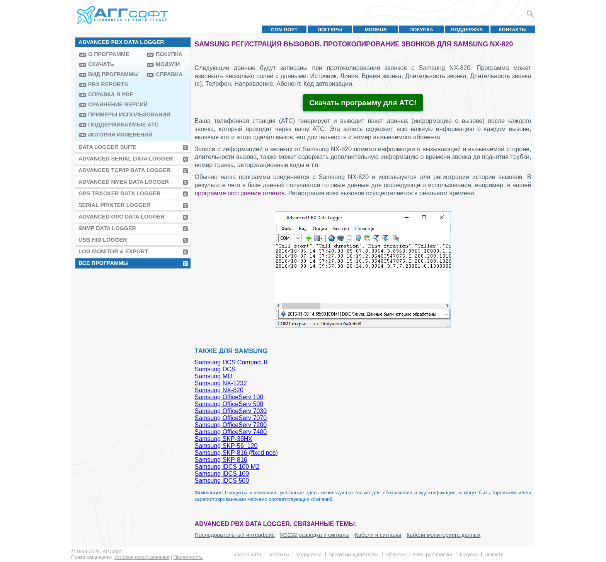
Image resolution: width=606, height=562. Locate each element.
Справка (169, 74)
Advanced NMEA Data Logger (123, 182)
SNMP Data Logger (107, 228)
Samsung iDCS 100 (222, 473)
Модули (168, 64)
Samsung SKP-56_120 (226, 445)
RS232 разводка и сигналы (314, 535)
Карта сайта (247, 554)
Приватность (188, 557)
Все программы (103, 263)
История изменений (115, 135)
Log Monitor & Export (113, 251)
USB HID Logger (102, 240)
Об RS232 (395, 554)
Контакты (513, 29)
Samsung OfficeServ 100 (229, 397)
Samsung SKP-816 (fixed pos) (236, 452)
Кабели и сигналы (378, 535)
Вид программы (113, 74)
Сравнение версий (115, 104)
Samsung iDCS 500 (222, 480)
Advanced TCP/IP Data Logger (124, 170)
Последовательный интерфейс (235, 535)
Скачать (101, 64)
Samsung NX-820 (219, 390)
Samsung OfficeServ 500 (229, 404)
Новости (494, 554)
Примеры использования (115, 114)
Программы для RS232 (354, 554)
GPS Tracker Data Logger (119, 193)
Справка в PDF (110, 94)
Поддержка (467, 29)
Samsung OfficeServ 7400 (231, 432)
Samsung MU (213, 376)
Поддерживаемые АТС (115, 124)
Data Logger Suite (107, 147)
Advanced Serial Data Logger (125, 158)
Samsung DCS (215, 369)
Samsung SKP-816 (221, 459)
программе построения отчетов (240, 193)
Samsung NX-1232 (221, 383)
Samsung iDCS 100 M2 (227, 466)
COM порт (284, 29)
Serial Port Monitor (432, 554)
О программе (108, 54)
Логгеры (330, 29)
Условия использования (141, 557)
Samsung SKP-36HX (223, 439)
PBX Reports (108, 84)
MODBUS (375, 29)
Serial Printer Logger (114, 205)
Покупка (421, 29)
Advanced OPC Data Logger (121, 217)
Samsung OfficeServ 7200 (231, 425)
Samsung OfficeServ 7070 (231, 418)
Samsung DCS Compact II (231, 362)
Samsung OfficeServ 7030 (231, 411)
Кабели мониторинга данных (444, 535)
